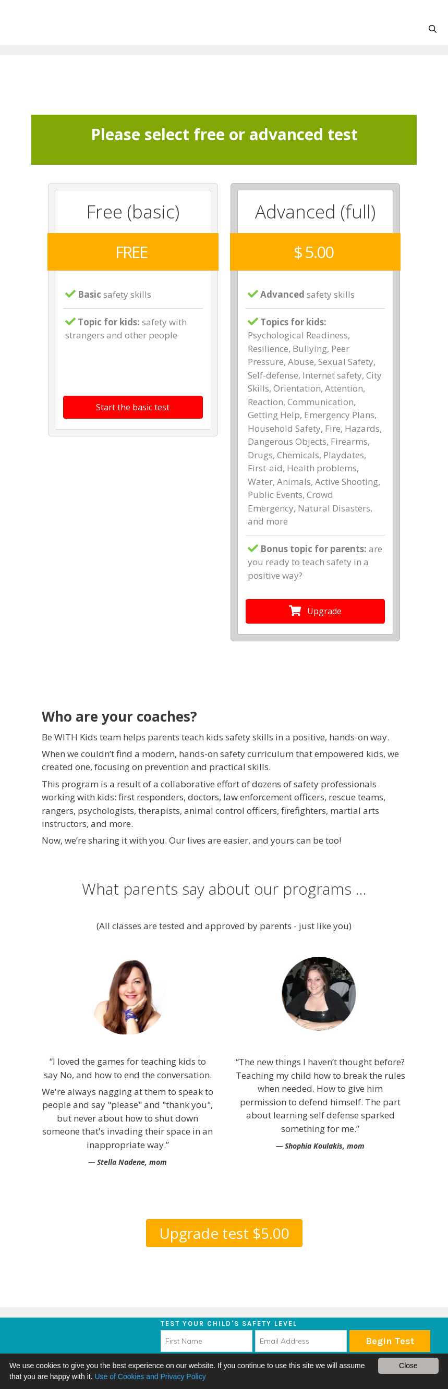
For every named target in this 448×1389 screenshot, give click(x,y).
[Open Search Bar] (432, 29)
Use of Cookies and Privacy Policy (149, 1376)
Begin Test (389, 1341)
